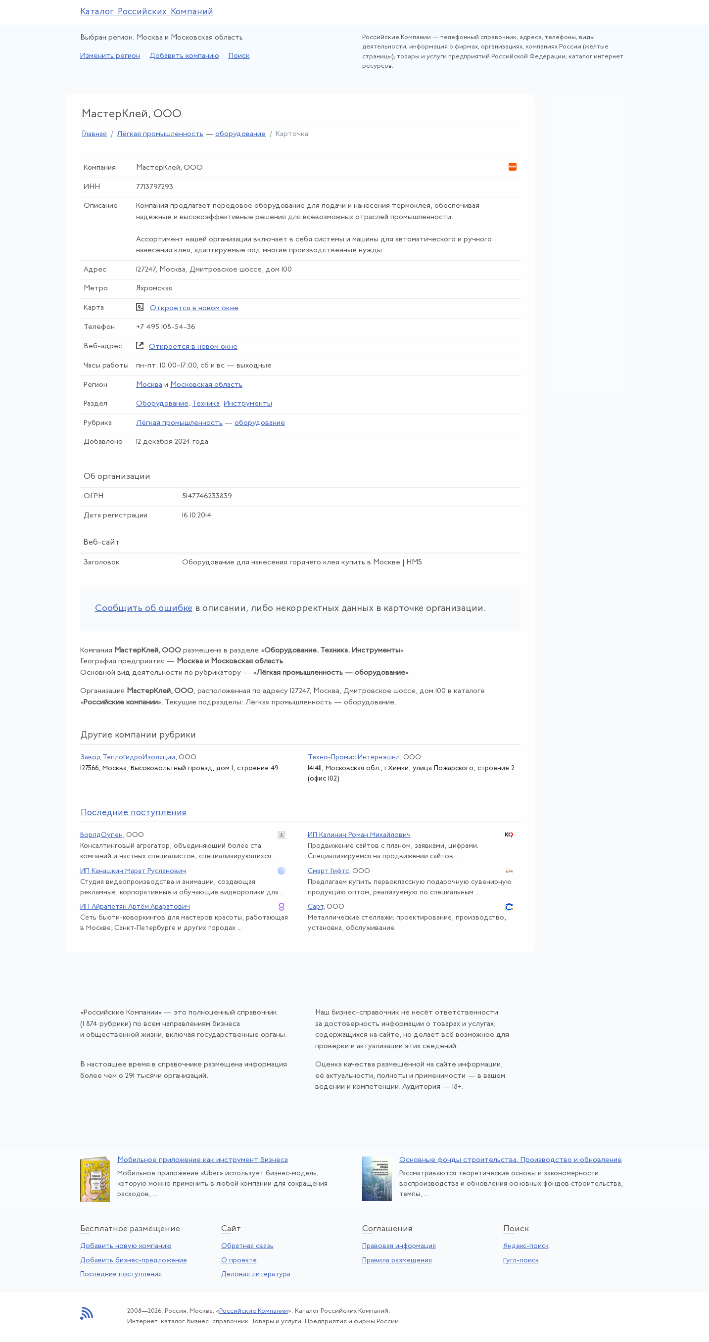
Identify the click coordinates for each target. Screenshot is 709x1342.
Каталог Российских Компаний (147, 12)
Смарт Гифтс (328, 871)
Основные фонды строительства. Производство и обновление (510, 1160)
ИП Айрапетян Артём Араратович (135, 907)
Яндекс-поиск (526, 1246)
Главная (94, 134)
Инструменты (248, 404)
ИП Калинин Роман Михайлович (359, 835)
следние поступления (134, 813)
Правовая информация (399, 1246)
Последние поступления (121, 1274)
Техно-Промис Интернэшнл (354, 757)
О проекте (239, 1260)
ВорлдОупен (101, 835)
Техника (206, 404)
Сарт (315, 907)
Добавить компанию (184, 56)
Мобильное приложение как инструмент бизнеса (202, 1160)
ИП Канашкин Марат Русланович (133, 871)
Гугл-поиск (521, 1260)
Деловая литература (255, 1274)
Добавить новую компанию (126, 1246)
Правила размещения (397, 1260)
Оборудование (162, 404)
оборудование (240, 134)
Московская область (206, 385)
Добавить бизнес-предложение (133, 1260)
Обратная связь (247, 1246)
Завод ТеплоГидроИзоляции (127, 757)
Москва (149, 385)
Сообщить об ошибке (143, 608)
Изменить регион (110, 56)
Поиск (239, 56)
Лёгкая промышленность (160, 134)
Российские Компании (253, 1311)
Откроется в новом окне (194, 308)
